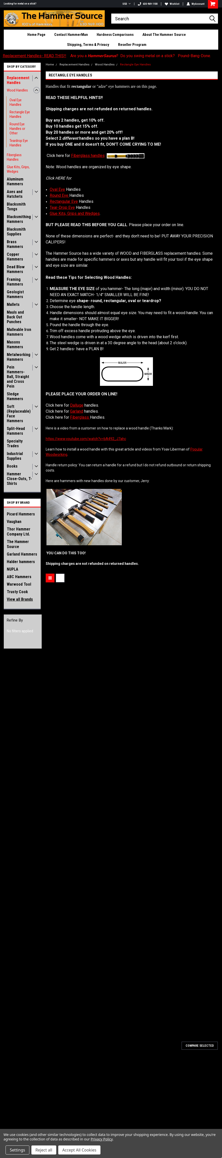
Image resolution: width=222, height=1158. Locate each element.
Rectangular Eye (64, 201)
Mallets (13, 304)
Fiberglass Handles (14, 157)
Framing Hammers (15, 282)
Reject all (43, 1150)
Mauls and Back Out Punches (15, 317)
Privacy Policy (102, 1139)
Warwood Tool (19, 584)
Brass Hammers (15, 244)
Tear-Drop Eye (62, 207)
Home (50, 64)
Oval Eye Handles (16, 102)
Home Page (36, 34)
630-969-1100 (147, 4)
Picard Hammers (21, 514)
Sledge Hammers (15, 396)
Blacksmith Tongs (16, 206)
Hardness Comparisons (115, 34)
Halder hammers (21, 561)
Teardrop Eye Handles (19, 142)
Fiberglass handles (88, 155)
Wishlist (172, 4)
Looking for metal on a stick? (20, 3)
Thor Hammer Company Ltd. (18, 532)
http (86, 439)
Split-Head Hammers (16, 431)
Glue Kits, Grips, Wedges (18, 169)
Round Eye (59, 195)
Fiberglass (80, 417)
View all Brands (20, 599)
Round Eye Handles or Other (17, 128)
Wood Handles (17, 90)
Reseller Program (132, 44)
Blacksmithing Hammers (19, 219)
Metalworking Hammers (18, 357)
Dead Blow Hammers (16, 269)
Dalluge (76, 405)
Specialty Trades (15, 443)
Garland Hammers (22, 554)
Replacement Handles (18, 80)
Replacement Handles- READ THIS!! (34, 55)
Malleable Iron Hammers (19, 332)
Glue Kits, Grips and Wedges (75, 213)
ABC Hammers (19, 576)
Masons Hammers (15, 344)
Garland (76, 411)
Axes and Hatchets (15, 194)
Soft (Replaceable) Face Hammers (19, 413)
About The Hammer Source (164, 34)
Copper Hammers (15, 256)
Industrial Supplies (15, 456)
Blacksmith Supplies (16, 231)
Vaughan (14, 521)
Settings (17, 1150)
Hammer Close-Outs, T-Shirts (19, 479)
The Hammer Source (18, 544)
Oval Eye (57, 189)
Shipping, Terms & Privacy (88, 44)
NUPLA (12, 569)
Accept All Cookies (79, 1150)
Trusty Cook (17, 591)
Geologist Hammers (15, 294)
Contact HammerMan (71, 34)
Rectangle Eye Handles (20, 114)
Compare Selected (200, 1045)
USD (127, 4)
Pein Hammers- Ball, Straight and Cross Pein (18, 377)
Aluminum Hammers (15, 181)
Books (12, 466)
